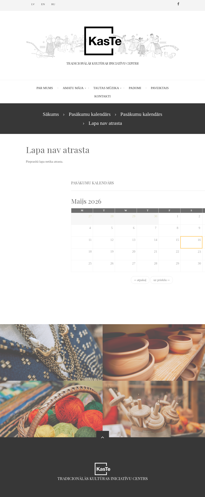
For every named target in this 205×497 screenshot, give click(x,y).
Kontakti (102, 96)
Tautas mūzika (106, 88)
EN (43, 4)
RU (53, 4)
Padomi (135, 88)
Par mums (44, 88)
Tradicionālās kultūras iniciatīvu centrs (102, 478)
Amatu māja (73, 88)
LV (33, 4)
